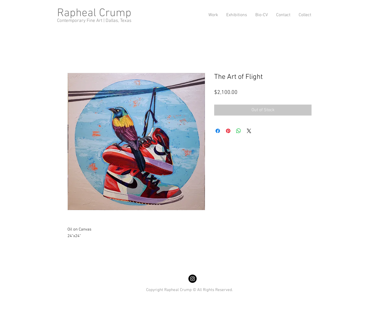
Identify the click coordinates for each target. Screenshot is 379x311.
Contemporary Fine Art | (81, 21)
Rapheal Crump (94, 13)
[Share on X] (249, 131)
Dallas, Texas (118, 21)
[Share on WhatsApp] (238, 131)
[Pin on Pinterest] (228, 131)
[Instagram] (192, 279)
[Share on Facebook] (217, 131)
